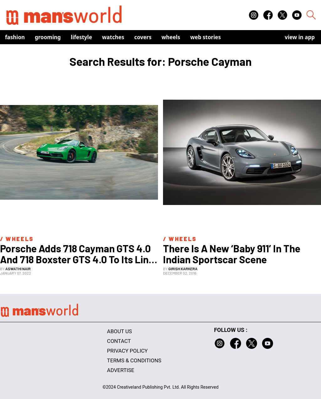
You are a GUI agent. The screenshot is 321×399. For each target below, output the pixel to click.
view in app (300, 37)
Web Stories (205, 37)
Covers (142, 37)
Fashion (15, 37)
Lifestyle (81, 37)
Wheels (170, 37)
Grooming (48, 37)
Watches (113, 37)
